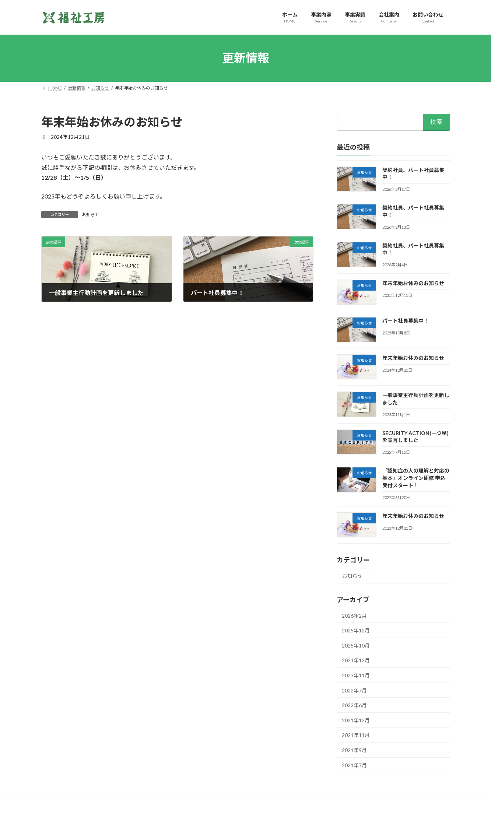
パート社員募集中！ (405, 320)
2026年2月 (354, 615)
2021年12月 (356, 720)
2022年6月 (354, 705)
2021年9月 (354, 750)
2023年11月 (356, 675)
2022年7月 (354, 690)
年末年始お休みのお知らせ (413, 283)
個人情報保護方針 (66, 803)
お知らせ (90, 214)
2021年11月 (356, 735)
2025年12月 (356, 630)
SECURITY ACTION (233, 803)
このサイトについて (286, 803)
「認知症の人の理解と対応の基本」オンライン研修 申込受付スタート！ (415, 477)
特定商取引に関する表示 (176, 803)
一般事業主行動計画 (118, 803)
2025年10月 (356, 645)
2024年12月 (356, 660)
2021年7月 (354, 765)
